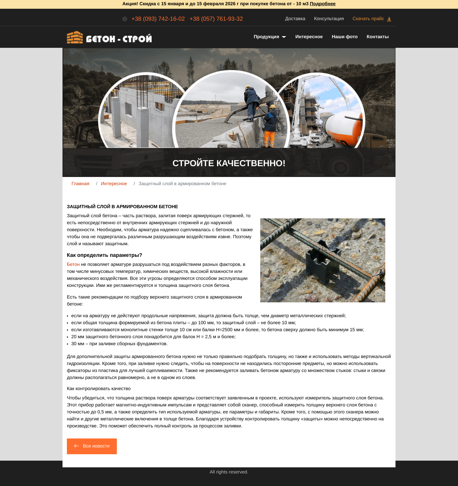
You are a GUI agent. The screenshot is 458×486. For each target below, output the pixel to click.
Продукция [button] (267, 36)
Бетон (73, 264)
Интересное (309, 36)
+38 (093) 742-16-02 (158, 19)
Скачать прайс (368, 18)
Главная (80, 183)
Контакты (378, 36)
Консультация (329, 18)
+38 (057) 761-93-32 (216, 19)
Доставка (295, 18)
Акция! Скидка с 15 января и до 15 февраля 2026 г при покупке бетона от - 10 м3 (229, 3)
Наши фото (345, 36)
